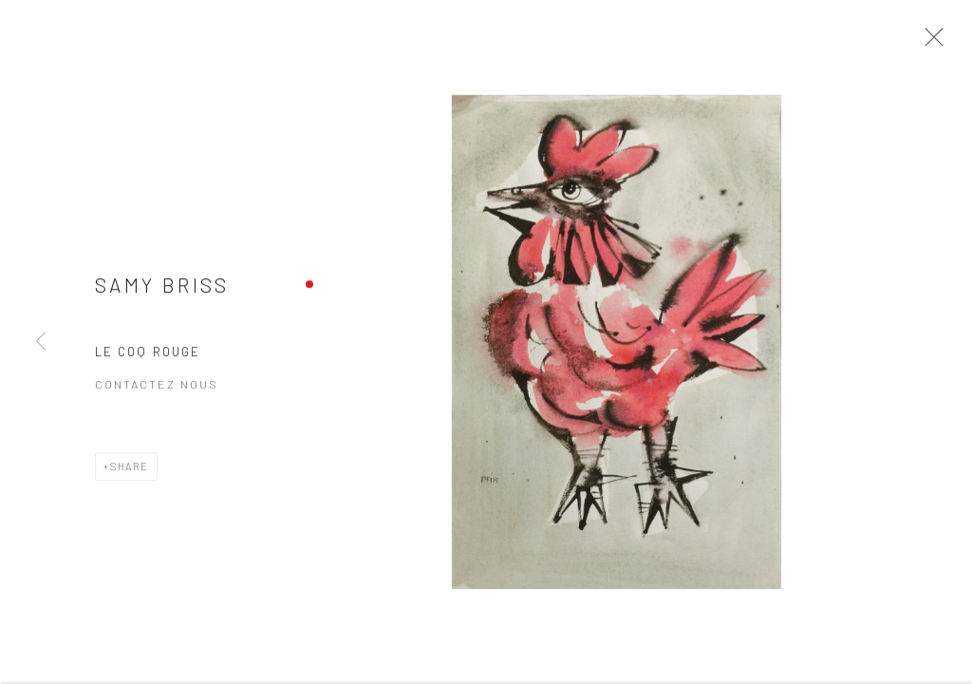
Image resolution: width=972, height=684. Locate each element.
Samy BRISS (162, 289)
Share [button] (129, 472)
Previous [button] (41, 342)
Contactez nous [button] (156, 389)
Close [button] (930, 42)
